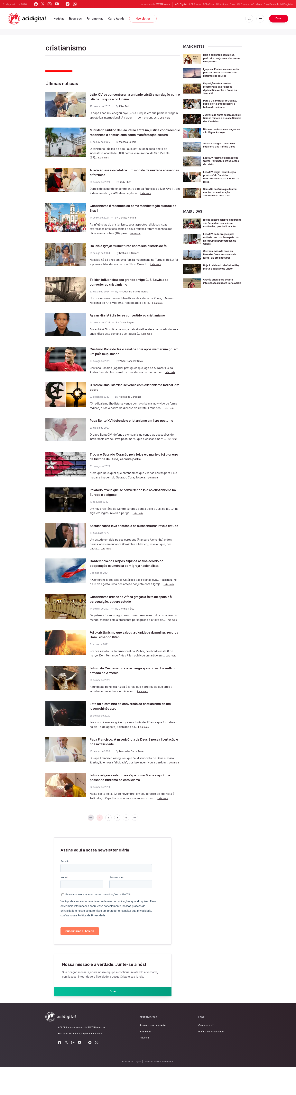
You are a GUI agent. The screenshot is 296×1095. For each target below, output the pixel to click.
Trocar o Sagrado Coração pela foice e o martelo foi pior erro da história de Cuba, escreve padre (134, 466)
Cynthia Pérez (126, 628)
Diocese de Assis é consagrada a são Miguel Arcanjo (219, 138)
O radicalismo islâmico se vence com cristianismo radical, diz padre (124, 395)
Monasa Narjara (127, 146)
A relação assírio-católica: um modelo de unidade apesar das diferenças (127, 177)
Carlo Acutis (116, 18)
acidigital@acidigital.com (88, 1061)
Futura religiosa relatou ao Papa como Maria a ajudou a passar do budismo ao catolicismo (131, 801)
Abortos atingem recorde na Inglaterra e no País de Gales (221, 150)
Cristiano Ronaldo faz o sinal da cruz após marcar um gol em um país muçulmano (128, 359)
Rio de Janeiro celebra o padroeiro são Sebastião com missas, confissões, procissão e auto (222, 229)
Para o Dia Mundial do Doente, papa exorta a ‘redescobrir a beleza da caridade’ (219, 108)
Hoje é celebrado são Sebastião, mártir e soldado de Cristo (221, 277)
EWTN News (163, 4)
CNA (232, 4)
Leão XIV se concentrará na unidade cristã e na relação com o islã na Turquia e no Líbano (133, 96)
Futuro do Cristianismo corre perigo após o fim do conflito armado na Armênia (133, 690)
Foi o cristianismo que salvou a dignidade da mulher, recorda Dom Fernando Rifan (130, 654)
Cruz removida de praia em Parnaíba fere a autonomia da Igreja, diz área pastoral (222, 263)
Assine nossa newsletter (153, 1053)
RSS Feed (145, 1059)
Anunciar (145, 1065)
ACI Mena (256, 4)
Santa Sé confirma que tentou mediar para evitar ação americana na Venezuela (222, 198)
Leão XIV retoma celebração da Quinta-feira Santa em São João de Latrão (222, 166)
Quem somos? (206, 1053)
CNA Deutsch (271, 4)
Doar (278, 18)
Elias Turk (124, 106)
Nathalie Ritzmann (129, 262)
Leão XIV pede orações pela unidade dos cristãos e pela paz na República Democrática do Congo (221, 247)
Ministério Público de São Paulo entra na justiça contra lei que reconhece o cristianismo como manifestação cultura (133, 135)
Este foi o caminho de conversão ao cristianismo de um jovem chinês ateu (134, 725)
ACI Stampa (242, 4)
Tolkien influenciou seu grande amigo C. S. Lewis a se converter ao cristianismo (135, 288)
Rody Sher (125, 186)
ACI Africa (208, 4)
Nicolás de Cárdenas (130, 405)
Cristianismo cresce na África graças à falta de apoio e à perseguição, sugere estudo (133, 618)
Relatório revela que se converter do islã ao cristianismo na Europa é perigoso (130, 502)
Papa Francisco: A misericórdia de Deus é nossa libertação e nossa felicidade (134, 761)
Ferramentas (95, 18)
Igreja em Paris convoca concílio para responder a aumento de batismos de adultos (220, 73)
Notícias (58, 18)
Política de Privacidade (211, 1059)
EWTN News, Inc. (97, 1055)
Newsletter (143, 18)
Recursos (75, 18)
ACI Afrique (222, 4)
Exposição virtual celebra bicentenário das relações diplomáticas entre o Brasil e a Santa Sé (221, 91)
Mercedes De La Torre (131, 771)
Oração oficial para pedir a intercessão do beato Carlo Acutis (220, 291)
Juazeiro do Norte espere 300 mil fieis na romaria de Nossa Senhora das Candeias (222, 124)
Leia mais (166, 117)
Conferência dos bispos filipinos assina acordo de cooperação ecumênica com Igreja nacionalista (133, 581)
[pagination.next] (139, 842)
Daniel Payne (126, 333)
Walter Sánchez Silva (131, 369)
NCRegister (286, 4)
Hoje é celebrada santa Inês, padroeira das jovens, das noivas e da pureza (221, 58)
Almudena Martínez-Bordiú (133, 298)
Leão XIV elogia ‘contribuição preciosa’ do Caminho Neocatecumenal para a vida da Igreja (222, 182)
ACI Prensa (195, 4)
